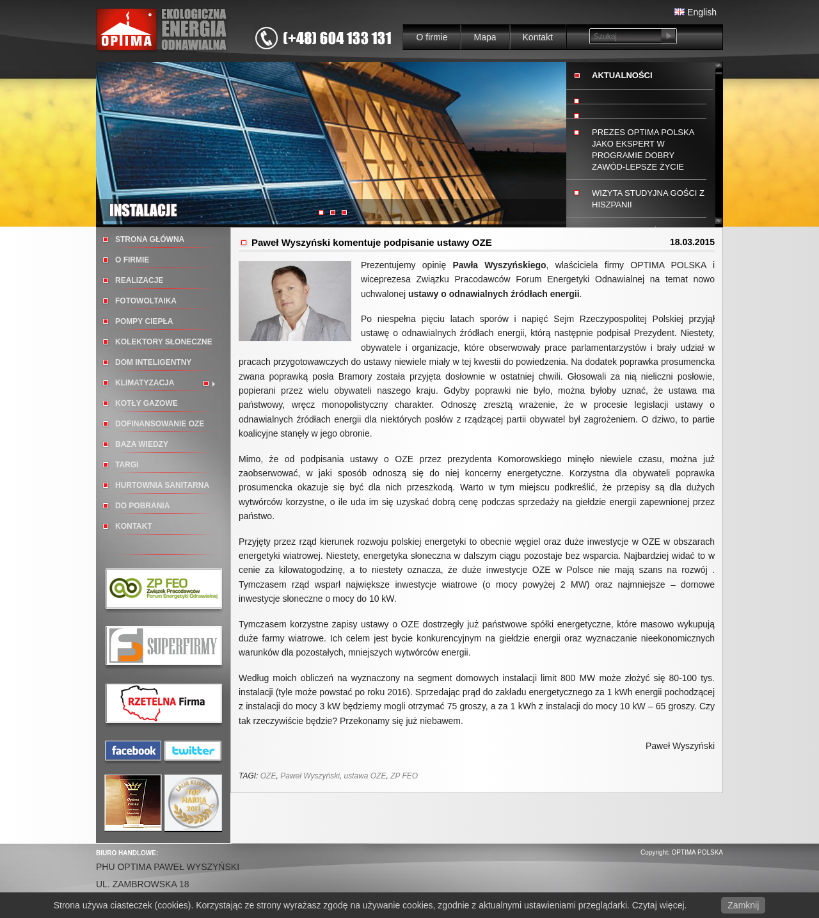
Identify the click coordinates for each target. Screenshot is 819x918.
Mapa (484, 37)
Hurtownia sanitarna (162, 485)
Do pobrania (142, 505)
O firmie (431, 37)
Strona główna (149, 239)
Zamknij (743, 905)
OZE (268, 775)
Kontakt (538, 37)
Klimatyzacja (144, 382)
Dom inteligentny (153, 362)
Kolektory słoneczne (163, 341)
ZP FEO (404, 775)
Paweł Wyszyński (310, 775)
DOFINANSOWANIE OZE (159, 423)
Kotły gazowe (146, 403)
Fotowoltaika (146, 300)
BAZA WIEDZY (141, 444)
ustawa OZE (365, 775)
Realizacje (139, 280)
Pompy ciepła (144, 321)
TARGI (126, 464)
